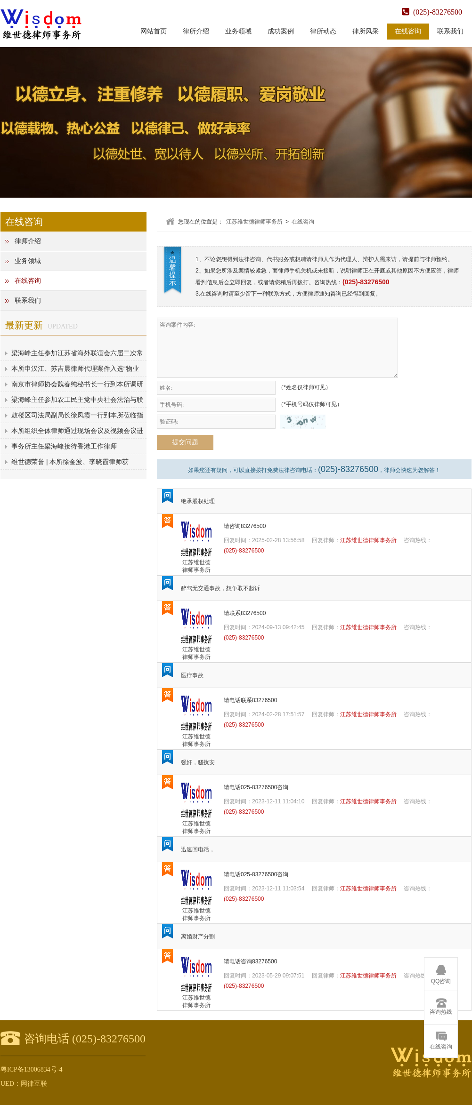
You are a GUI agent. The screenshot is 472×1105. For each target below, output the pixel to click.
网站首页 (153, 31)
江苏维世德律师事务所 (254, 221)
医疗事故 (192, 675)
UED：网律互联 (23, 1083)
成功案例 (281, 31)
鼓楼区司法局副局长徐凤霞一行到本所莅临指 (77, 415)
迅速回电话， (198, 849)
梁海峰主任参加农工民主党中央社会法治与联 (77, 399)
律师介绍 (28, 241)
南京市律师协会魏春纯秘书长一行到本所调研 (77, 384)
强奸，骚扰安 (198, 762)
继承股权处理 (198, 501)
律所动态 (323, 31)
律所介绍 (196, 31)
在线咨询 (408, 31)
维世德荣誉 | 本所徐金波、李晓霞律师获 (70, 461)
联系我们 (450, 31)
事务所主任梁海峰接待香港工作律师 (64, 446)
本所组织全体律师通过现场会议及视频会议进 (77, 430)
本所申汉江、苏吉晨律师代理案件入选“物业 (75, 368)
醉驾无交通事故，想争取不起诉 (220, 588)
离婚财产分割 (198, 936)
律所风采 (365, 31)
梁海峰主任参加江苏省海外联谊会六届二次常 (77, 353)
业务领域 (238, 31)
